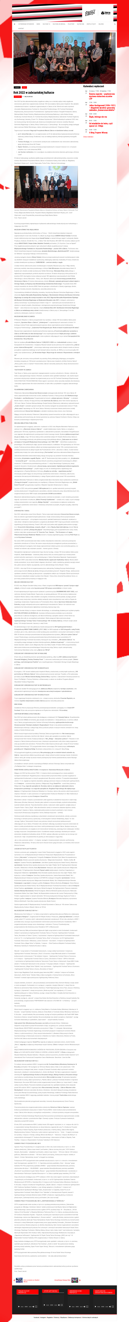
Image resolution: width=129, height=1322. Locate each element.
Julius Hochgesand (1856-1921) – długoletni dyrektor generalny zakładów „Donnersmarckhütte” (102, 107)
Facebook (36, 1317)
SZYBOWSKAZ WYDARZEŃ (26, 24)
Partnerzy (56, 1317)
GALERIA (101, 24)
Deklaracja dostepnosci (74, 1317)
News (24, 87)
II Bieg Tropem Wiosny (98, 132)
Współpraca (63, 1317)
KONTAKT (21, 28)
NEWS (38, 24)
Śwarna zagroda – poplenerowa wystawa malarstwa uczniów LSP (102, 96)
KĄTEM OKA (80, 24)
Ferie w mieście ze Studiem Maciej (31, 1281)
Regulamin (50, 1317)
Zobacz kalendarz (88, 137)
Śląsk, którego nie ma (98, 117)
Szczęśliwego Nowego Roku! (62, 1280)
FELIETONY (71, 24)
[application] (28, 1302)
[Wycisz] (33, 1307)
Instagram (43, 1317)
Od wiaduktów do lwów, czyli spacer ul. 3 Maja (101, 124)
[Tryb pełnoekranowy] (36, 1307)
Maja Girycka (29, 96)
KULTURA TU (46, 24)
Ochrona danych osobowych (90, 1317)
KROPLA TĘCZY (91, 24)
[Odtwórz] (19, 1307)
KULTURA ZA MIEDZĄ (59, 24)
